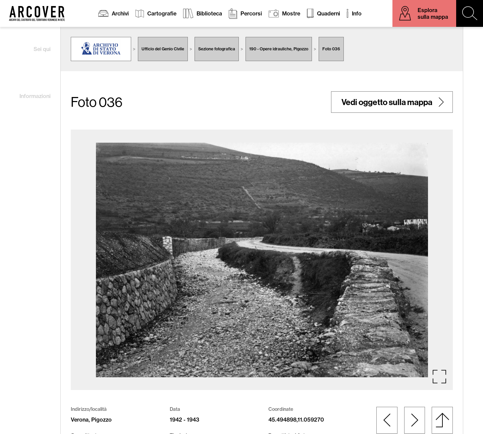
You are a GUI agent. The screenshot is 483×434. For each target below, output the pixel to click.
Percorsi (251, 13)
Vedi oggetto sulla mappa (386, 102)
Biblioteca (209, 13)
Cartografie (161, 13)
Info (357, 13)
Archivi (120, 13)
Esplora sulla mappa (433, 13)
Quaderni (328, 13)
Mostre (291, 13)
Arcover (37, 13)
